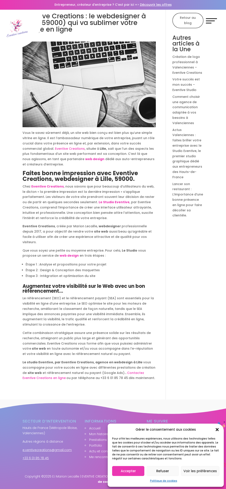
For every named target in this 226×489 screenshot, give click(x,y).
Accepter (128, 471)
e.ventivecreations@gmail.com (47, 450)
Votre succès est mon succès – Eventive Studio (186, 84)
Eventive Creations (70, 148)
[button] (217, 429)
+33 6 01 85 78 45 (36, 458)
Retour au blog (188, 20)
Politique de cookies (163, 481)
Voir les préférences (200, 471)
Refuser (162, 471)
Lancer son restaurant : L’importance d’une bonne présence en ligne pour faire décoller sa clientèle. (187, 200)
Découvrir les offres (156, 4)
